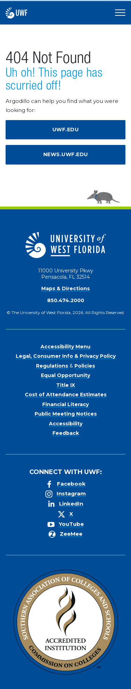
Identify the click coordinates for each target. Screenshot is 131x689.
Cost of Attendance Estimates (66, 394)
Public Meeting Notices (66, 414)
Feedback (65, 433)
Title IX (65, 385)
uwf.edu (65, 129)
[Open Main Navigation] (120, 13)
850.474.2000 (65, 300)
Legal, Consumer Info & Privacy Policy (66, 356)
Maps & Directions (65, 288)
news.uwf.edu (65, 154)
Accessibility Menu (65, 346)
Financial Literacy (65, 404)
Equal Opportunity (65, 375)
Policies (84, 366)
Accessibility (65, 423)
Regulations (52, 366)
